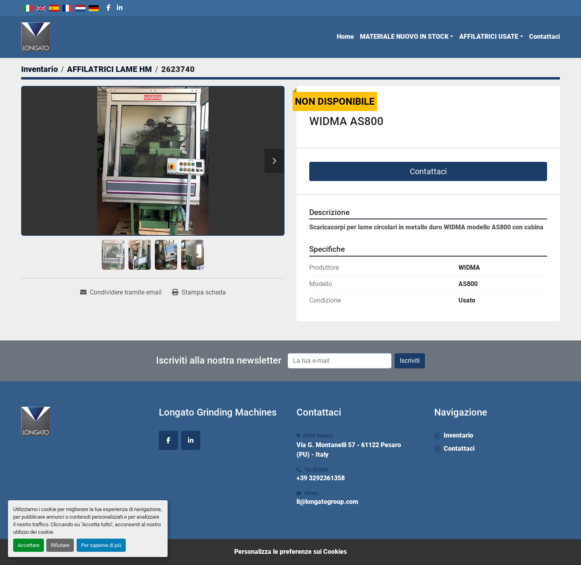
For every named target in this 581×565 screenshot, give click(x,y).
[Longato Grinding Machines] (84, 421)
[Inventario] (39, 69)
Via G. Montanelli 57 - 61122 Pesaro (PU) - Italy (348, 449)
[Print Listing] (199, 292)
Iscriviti (410, 360)
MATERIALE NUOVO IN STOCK (404, 36)
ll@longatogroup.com (327, 501)
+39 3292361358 (320, 478)
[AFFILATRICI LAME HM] (109, 69)
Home (345, 36)
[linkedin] (120, 8)
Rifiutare (60, 545)
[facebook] (109, 8)
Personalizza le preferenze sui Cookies (290, 551)
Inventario (458, 435)
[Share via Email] (121, 292)
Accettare (29, 545)
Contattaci (544, 36)
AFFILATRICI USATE (488, 36)
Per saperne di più (101, 545)
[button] (406, 37)
